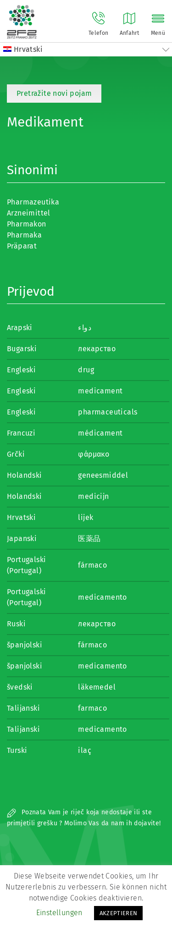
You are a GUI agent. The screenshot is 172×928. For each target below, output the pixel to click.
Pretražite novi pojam (54, 93)
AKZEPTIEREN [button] (119, 913)
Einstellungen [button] (59, 912)
